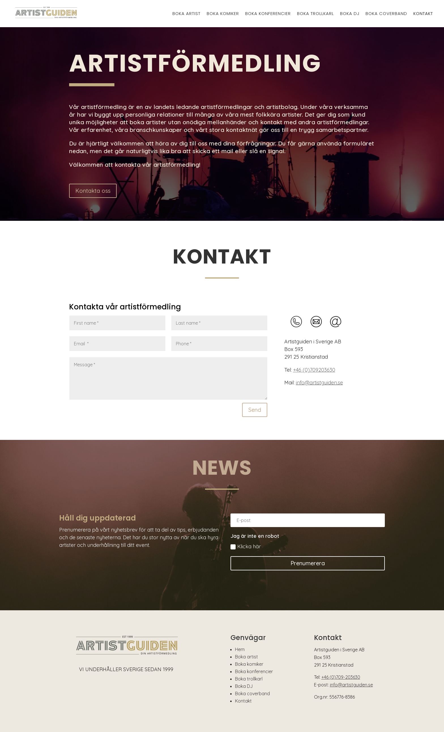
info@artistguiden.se (319, 382)
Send (254, 409)
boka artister (148, 122)
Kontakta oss (92, 190)
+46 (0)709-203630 (340, 677)
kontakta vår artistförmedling (157, 164)
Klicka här (245, 546)
